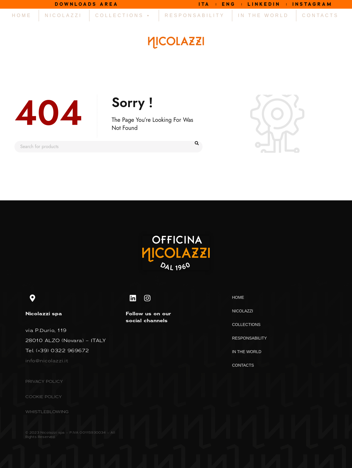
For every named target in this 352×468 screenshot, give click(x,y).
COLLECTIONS (123, 15)
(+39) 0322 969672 (62, 350)
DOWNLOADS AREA (87, 4)
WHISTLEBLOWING (47, 411)
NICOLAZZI (63, 15)
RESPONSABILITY (195, 15)
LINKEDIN (264, 4)
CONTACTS (320, 15)
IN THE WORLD (263, 15)
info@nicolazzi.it (46, 360)
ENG (229, 4)
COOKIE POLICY (43, 396)
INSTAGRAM (312, 4)
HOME (21, 15)
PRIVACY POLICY (44, 381)
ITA (204, 4)
